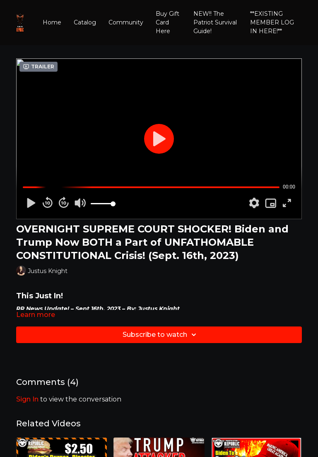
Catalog (85, 22)
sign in (27, 399)
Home (52, 22)
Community (125, 22)
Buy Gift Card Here (167, 22)
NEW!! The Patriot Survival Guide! (215, 22)
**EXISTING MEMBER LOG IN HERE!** (272, 22)
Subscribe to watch (161, 335)
